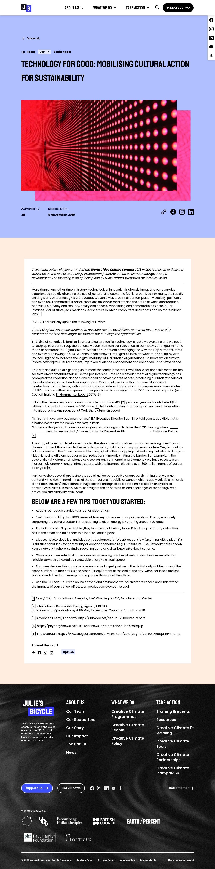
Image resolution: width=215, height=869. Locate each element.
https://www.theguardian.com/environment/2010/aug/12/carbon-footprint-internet (119, 634)
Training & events (173, 711)
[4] (34, 435)
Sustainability (147, 860)
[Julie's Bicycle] (26, 8)
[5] (49, 468)
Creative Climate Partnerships (172, 757)
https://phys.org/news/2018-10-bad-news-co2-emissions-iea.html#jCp (90, 626)
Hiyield (190, 860)
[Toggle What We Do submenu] (115, 7)
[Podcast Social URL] (120, 788)
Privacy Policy (106, 860)
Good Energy (150, 517)
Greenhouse (175, 860)
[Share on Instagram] (182, 212)
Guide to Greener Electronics (87, 510)
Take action (135, 7)
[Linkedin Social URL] (106, 788)
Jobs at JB (76, 744)
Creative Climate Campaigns (172, 770)
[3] (97, 406)
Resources (166, 719)
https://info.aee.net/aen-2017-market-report (111, 618)
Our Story (75, 727)
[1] (40, 314)
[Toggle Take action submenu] (148, 7)
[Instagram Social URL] (99, 788)
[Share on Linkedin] (51, 652)
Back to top (181, 788)
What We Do (102, 7)
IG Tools (53, 582)
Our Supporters (80, 719)
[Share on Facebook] (173, 212)
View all (30, 38)
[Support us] (178, 7)
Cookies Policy (85, 860)
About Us (72, 7)
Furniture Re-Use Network (143, 544)
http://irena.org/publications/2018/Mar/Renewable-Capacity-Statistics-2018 (88, 610)
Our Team (75, 711)
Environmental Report (72, 394)
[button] (157, 7)
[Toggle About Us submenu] (82, 7)
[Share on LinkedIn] (191, 212)
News (71, 752)
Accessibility (127, 860)
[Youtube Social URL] (113, 788)
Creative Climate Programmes (127, 714)
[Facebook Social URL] (92, 788)
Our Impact (77, 736)
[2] (123, 402)
